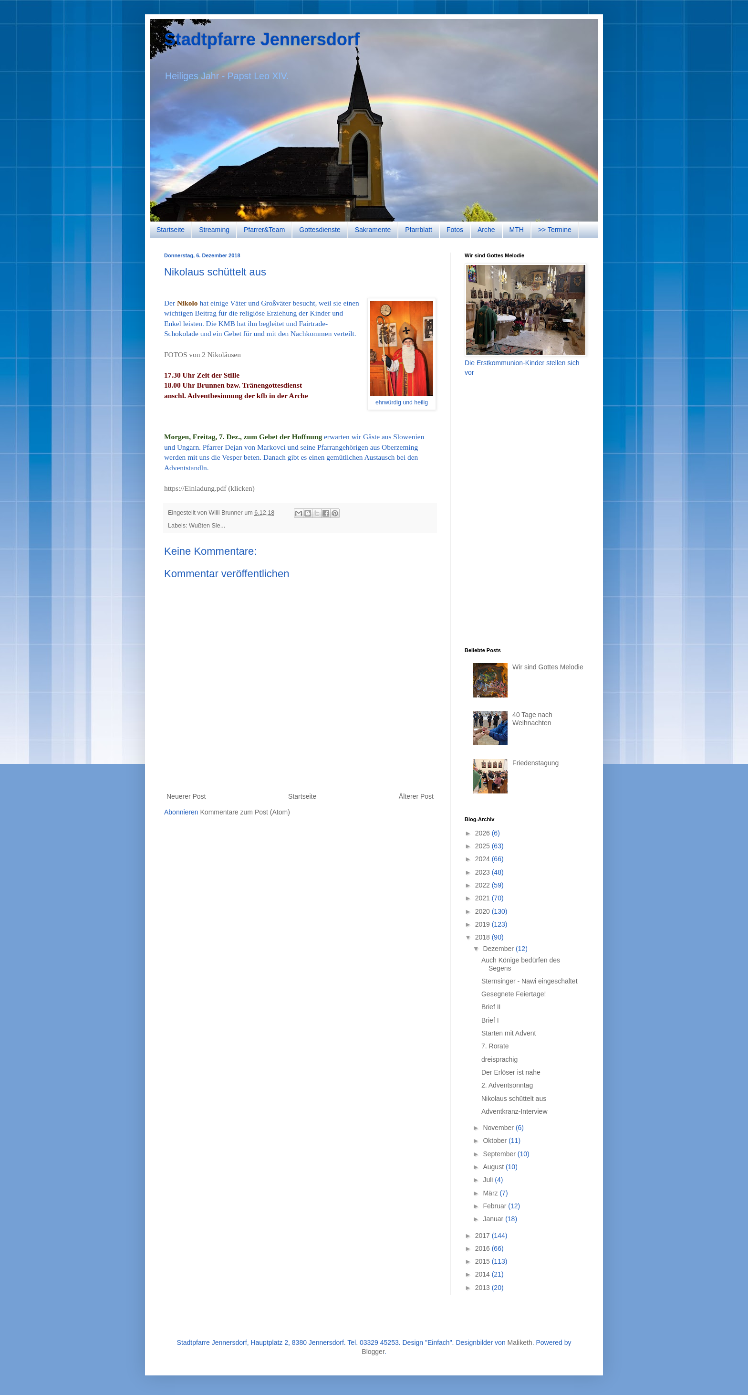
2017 (483, 1235)
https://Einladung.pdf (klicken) (209, 488)
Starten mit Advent (508, 1033)
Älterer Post (416, 796)
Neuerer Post (186, 796)
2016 (483, 1248)
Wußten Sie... (207, 525)
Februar (495, 1206)
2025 (483, 846)
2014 (483, 1274)
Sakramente (373, 229)
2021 (483, 898)
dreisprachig (499, 1059)
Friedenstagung (535, 763)
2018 (483, 937)
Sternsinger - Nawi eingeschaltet (529, 981)
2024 (483, 859)
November (499, 1127)
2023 (483, 872)
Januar (494, 1219)
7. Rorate (495, 1046)
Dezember (499, 948)
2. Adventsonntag (507, 1085)
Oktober (496, 1140)
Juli (489, 1180)
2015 (483, 1261)
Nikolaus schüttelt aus (513, 1098)
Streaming (214, 229)
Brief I (490, 1020)
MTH (516, 229)
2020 (483, 911)
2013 (483, 1287)
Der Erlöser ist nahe (510, 1072)
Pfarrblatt (418, 229)
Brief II (490, 1007)
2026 (483, 833)
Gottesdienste (319, 229)
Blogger (373, 1351)
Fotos (455, 229)
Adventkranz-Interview (514, 1111)
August (494, 1167)
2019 (483, 924)
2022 (483, 885)
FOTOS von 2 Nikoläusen (202, 354)
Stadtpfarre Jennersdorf (262, 39)
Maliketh (520, 1342)
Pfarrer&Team (264, 229)
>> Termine (554, 229)
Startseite (170, 229)
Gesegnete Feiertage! (513, 994)
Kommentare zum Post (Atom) (245, 812)
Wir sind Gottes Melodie (547, 667)
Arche (486, 229)
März (491, 1193)
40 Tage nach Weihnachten (532, 719)
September (500, 1154)
